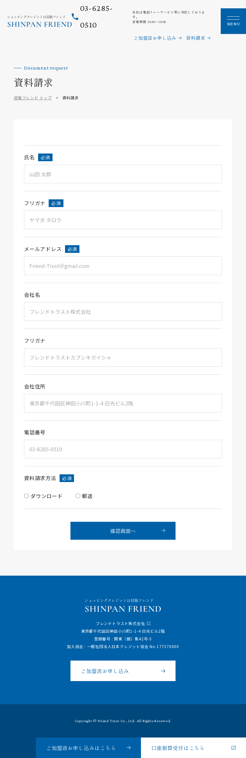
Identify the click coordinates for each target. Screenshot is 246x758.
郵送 (87, 496)
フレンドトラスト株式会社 (120, 623)
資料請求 (195, 38)
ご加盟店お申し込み (155, 38)
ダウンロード (46, 496)
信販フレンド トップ (33, 97)
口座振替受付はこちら (178, 748)
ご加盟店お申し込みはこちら (81, 748)
